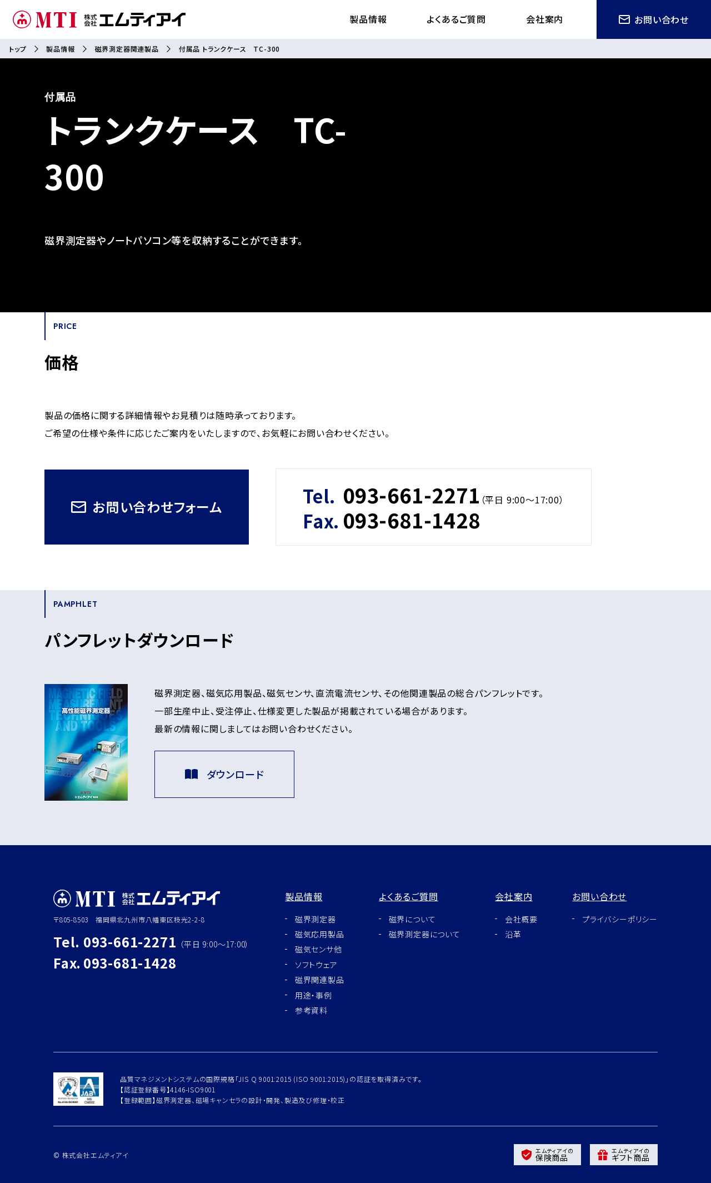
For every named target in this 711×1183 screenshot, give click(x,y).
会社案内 (544, 19)
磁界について (412, 919)
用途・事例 (313, 995)
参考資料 (311, 1010)
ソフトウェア (316, 964)
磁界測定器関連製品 (127, 48)
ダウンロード (224, 774)
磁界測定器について (424, 934)
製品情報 (368, 19)
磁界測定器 (315, 919)
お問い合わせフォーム (146, 506)
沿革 (513, 934)
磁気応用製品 (319, 934)
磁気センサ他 (318, 949)
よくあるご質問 (456, 19)
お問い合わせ (654, 19)
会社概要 (521, 919)
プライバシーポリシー (620, 919)
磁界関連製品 (319, 979)
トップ (17, 48)
